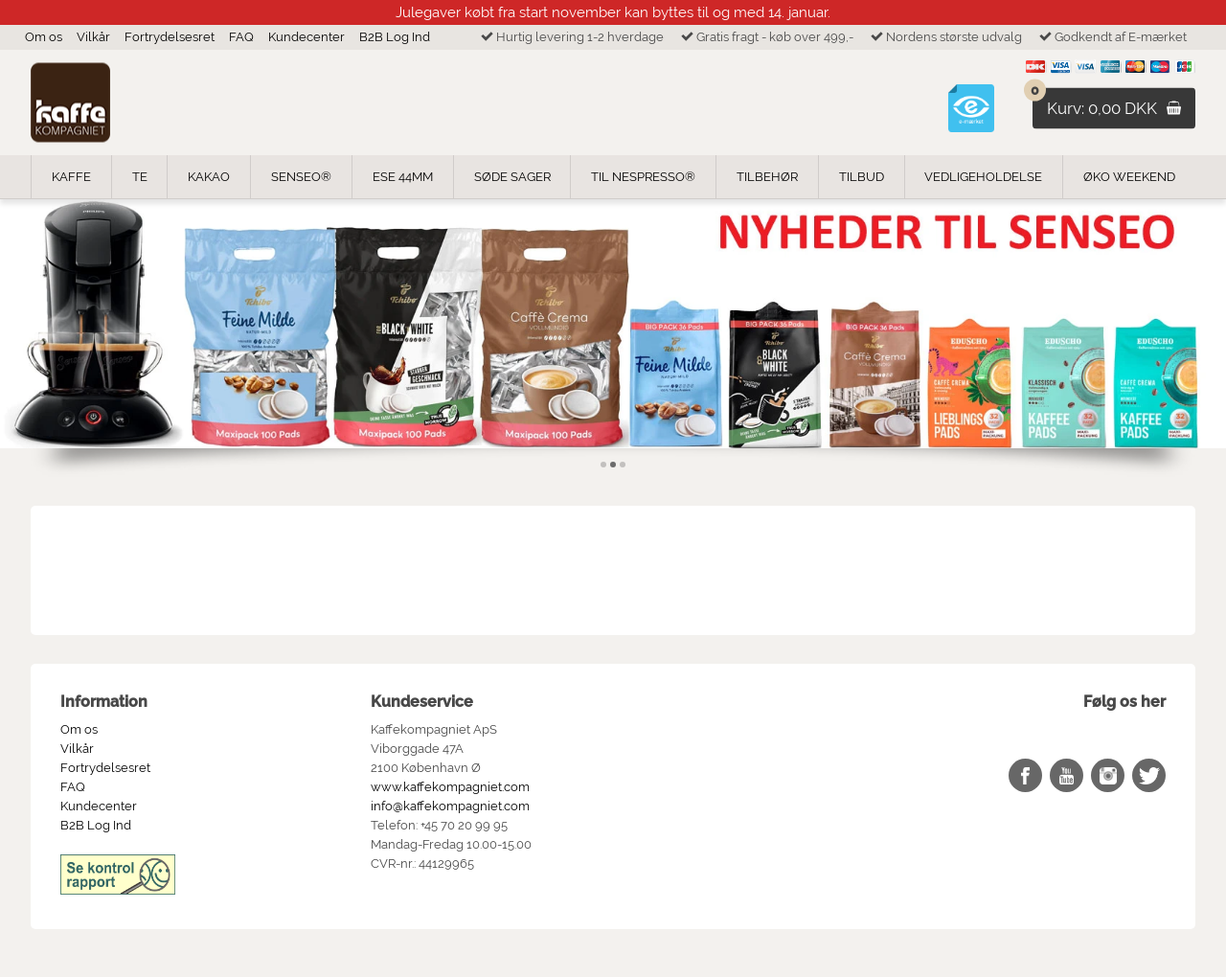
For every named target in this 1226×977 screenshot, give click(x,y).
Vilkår (93, 37)
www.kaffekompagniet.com (450, 787)
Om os (43, 37)
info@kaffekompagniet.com (450, 806)
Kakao (209, 177)
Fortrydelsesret (170, 37)
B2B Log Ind (394, 37)
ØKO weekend (1129, 177)
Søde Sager (512, 177)
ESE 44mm (403, 177)
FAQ (241, 37)
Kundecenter (306, 37)
